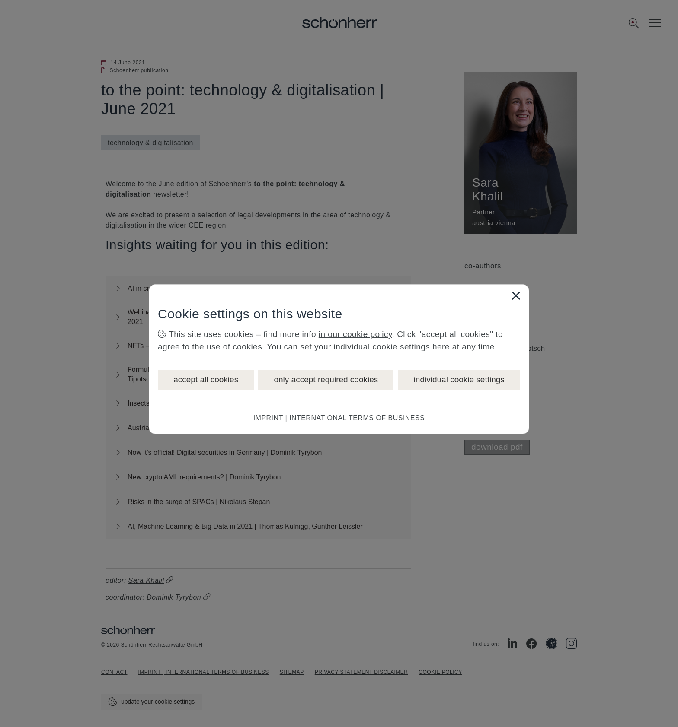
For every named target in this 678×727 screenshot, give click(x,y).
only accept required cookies (326, 379)
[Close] (515, 295)
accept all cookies (205, 379)
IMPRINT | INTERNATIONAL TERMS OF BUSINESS (339, 418)
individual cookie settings (459, 379)
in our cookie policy (355, 334)
